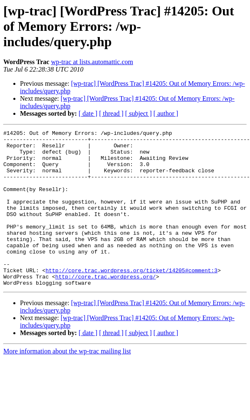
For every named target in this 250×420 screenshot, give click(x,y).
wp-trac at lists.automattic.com (92, 61)
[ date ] (88, 113)
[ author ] (165, 113)
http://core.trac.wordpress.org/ (105, 306)
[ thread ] (111, 113)
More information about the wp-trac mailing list (67, 382)
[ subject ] (138, 113)
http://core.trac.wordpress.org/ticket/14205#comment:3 (131, 299)
